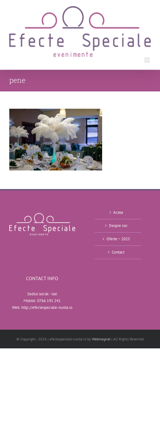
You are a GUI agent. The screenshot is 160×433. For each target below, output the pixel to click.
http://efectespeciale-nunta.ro (46, 307)
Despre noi (118, 225)
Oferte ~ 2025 (118, 239)
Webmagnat (101, 339)
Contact (118, 252)
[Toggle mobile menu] (147, 60)
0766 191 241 (49, 300)
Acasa (118, 212)
